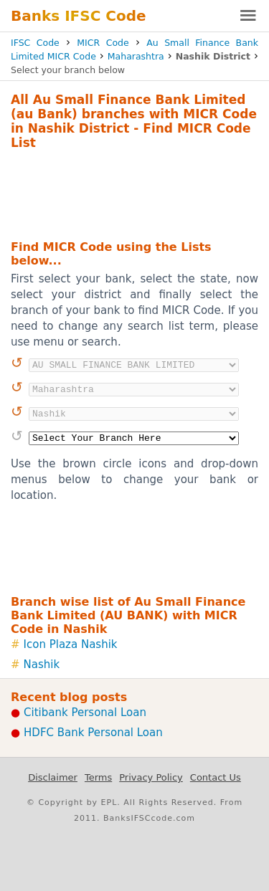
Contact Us (215, 777)
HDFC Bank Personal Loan (93, 732)
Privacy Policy (151, 777)
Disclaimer (52, 777)
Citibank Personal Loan (85, 712)
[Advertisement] (134, 193)
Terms (98, 777)
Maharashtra (136, 56)
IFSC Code (35, 42)
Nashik (42, 664)
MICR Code (102, 42)
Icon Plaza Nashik (71, 644)
